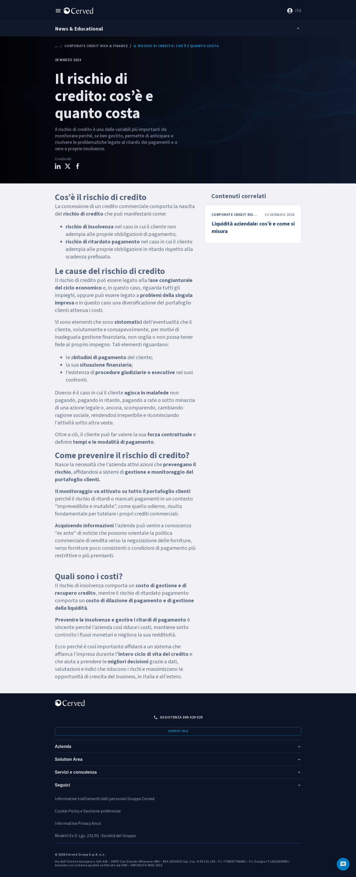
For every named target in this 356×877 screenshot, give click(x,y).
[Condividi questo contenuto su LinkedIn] (58, 167)
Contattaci (178, 731)
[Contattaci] (343, 864)
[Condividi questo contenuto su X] (67, 167)
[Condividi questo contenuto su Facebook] (77, 167)
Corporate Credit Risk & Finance (96, 46)
